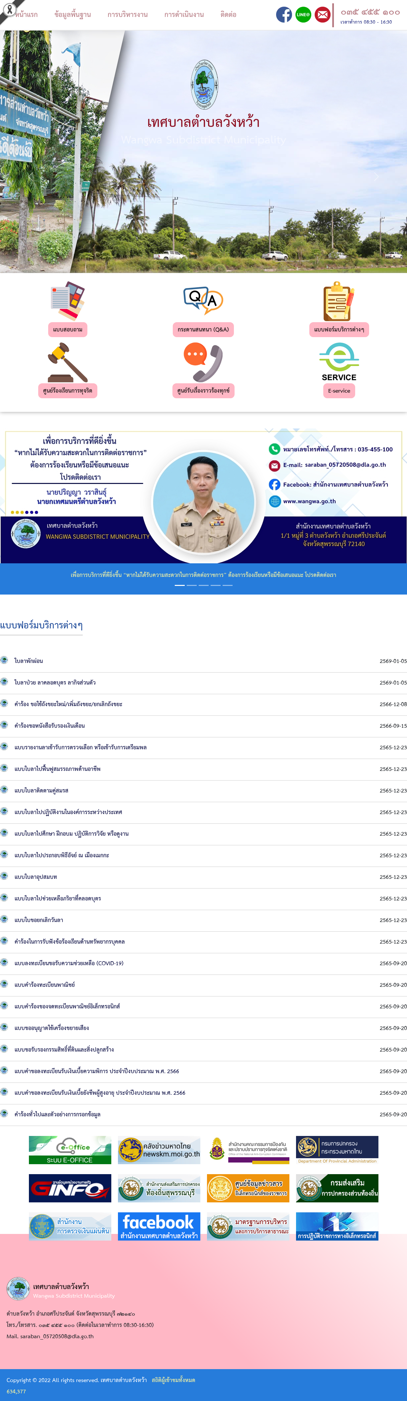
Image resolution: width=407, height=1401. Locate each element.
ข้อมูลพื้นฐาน (72, 15)
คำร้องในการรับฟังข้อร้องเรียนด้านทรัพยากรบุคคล (70, 942)
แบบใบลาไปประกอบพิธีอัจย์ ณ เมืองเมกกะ (62, 855)
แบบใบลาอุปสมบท (36, 877)
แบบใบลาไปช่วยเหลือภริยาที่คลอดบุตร (58, 898)
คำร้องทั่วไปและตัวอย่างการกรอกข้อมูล (58, 1114)
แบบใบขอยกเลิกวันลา (39, 920)
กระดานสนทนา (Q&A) (203, 330)
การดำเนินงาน (184, 15)
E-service (339, 391)
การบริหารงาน (128, 15)
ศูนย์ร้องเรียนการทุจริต (67, 391)
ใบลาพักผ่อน (29, 661)
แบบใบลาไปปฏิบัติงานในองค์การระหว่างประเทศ (68, 812)
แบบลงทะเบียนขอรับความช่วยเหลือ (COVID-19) (69, 963)
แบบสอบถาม (67, 330)
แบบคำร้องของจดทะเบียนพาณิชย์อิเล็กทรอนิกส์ (67, 1006)
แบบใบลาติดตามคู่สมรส (41, 791)
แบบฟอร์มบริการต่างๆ (339, 330)
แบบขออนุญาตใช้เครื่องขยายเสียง (52, 1028)
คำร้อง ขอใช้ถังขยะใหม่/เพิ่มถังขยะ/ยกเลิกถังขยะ (68, 704)
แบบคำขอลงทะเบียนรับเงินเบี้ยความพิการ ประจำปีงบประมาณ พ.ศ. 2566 (97, 1071)
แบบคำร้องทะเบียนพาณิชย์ (45, 985)
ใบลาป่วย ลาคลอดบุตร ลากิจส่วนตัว (55, 683)
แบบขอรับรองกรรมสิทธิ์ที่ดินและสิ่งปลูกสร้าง (64, 1050)
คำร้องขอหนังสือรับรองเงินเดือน (50, 726)
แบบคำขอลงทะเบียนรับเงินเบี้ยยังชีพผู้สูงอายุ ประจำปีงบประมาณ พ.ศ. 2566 (100, 1093)
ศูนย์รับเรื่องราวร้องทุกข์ (203, 391)
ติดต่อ (229, 15)
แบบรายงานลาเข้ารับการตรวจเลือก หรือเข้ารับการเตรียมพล (81, 747)
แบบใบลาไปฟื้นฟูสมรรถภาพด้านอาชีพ (58, 769)
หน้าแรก (26, 15)
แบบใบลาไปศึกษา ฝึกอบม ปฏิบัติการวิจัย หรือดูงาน (72, 834)
